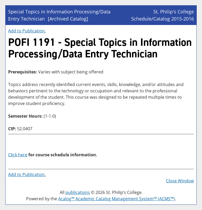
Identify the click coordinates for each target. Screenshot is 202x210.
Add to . (27, 31)
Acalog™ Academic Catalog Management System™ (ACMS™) (116, 199)
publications (77, 192)
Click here (17, 155)
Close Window (180, 181)
